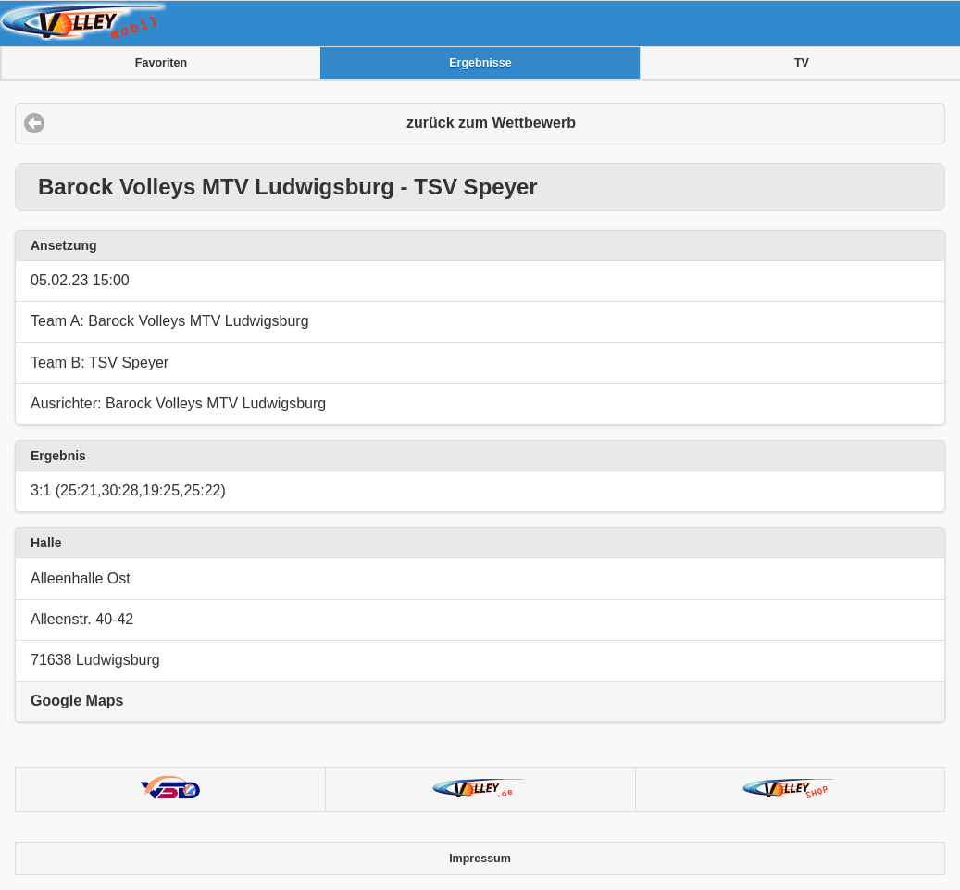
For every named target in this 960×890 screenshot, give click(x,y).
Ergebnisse (480, 62)
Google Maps (77, 700)
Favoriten (161, 62)
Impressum (480, 858)
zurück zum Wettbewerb (491, 123)
